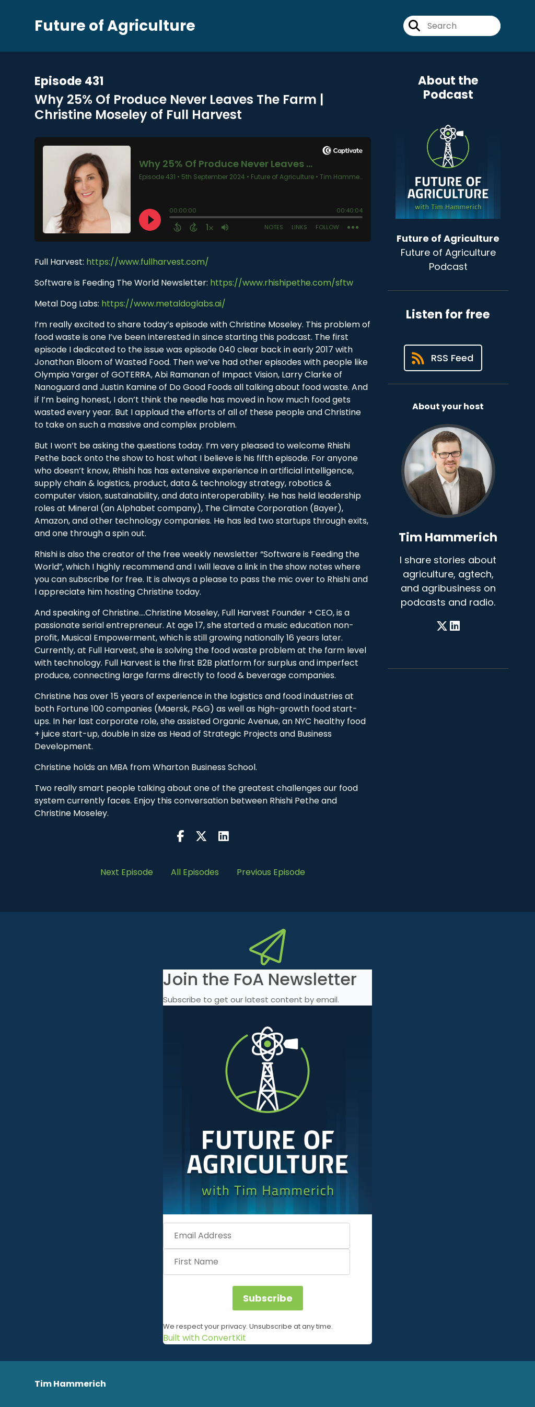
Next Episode (126, 872)
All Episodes (195, 872)
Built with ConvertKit (204, 1338)
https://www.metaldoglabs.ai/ (163, 304)
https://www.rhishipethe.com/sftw (281, 283)
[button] (267, 1110)
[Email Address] (256, 1236)
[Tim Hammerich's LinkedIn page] (455, 626)
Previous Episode (271, 872)
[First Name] (256, 1262)
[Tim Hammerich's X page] (442, 626)
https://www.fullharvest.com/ (147, 262)
